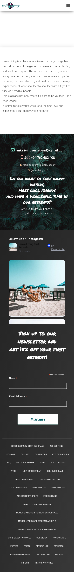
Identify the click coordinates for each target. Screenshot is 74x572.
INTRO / (14, 471)
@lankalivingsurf (38, 170)
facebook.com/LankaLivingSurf (37, 165)
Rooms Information (20, 554)
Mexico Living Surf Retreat (37, 504)
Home (42, 463)
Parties (14, 546)
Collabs (25, 454)
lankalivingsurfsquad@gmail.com (38, 150)
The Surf (25, 563)
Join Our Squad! (55, 471)
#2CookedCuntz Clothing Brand (27, 446)
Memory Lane (39, 488)
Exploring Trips (60, 454)
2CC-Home (10, 454)
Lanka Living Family (23, 479)
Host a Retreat (59, 463)
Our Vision (41, 538)
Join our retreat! (32, 471)
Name (13, 378)
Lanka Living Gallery (49, 479)
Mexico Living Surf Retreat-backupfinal (37, 513)
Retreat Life (42, 546)
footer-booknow (25, 463)
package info (59, 538)
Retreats (59, 546)
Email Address (18, 396)
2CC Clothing (56, 446)
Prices (27, 546)
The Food (59, 554)
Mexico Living (50, 496)
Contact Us (41, 454)
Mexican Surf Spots (27, 496)
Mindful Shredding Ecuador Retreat (37, 529)
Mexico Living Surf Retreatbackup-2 (37, 521)
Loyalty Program (18, 488)
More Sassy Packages (19, 538)
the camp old (43, 554)
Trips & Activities (44, 563)
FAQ (9, 463)
